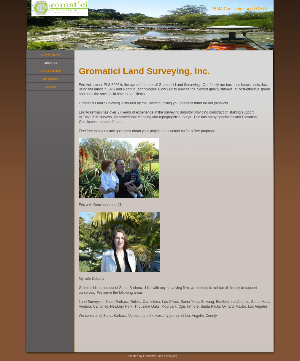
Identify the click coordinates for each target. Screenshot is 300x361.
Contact (50, 86)
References (50, 78)
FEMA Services (50, 70)
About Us (50, 62)
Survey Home (50, 54)
